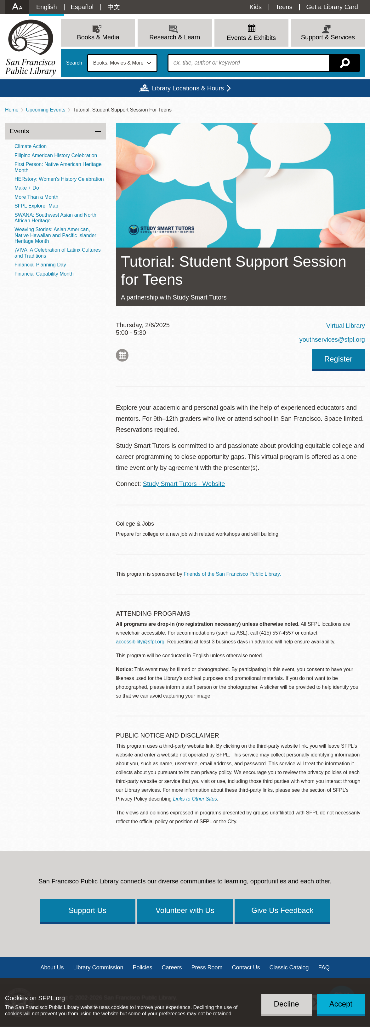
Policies (142, 967)
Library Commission (98, 967)
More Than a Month (36, 197)
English (46, 6)
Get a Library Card (332, 6)
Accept (340, 1004)
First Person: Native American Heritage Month (58, 167)
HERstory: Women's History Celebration (59, 179)
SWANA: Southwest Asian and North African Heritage (55, 217)
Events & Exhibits (251, 37)
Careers (172, 967)
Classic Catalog (289, 967)
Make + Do (26, 188)
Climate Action (30, 146)
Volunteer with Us (185, 910)
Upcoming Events (45, 109)
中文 (113, 6)
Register (338, 359)
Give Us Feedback (282, 910)
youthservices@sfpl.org (332, 339)
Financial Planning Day (40, 264)
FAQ (324, 967)
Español (82, 6)
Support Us (87, 910)
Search (74, 63)
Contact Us (246, 967)
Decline (286, 1004)
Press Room (207, 967)
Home (12, 109)
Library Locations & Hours (187, 88)
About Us (52, 967)
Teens (284, 6)
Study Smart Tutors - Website (184, 483)
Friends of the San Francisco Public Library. (232, 574)
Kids (255, 6)
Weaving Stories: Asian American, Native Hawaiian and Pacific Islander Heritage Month (55, 235)
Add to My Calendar (122, 355)
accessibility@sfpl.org (140, 641)
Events (19, 131)
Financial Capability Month (44, 274)
